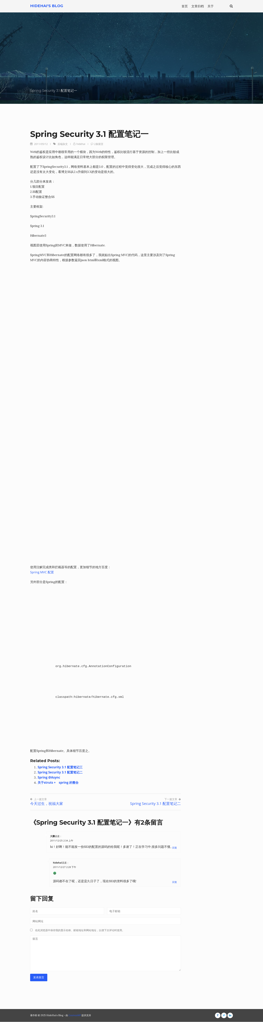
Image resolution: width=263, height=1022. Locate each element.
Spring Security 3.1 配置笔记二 (60, 772)
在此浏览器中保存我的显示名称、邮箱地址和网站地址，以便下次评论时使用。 (80, 930)
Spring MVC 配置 (42, 572)
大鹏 (52, 836)
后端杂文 (63, 144)
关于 (210, 6)
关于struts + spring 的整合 (58, 782)
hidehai (80, 144)
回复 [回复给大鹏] (174, 847)
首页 (185, 6)
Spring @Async (49, 777)
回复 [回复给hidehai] (174, 882)
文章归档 (197, 6)
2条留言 (98, 144)
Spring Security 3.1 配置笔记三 (60, 767)
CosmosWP (74, 1015)
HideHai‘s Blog (46, 6)
